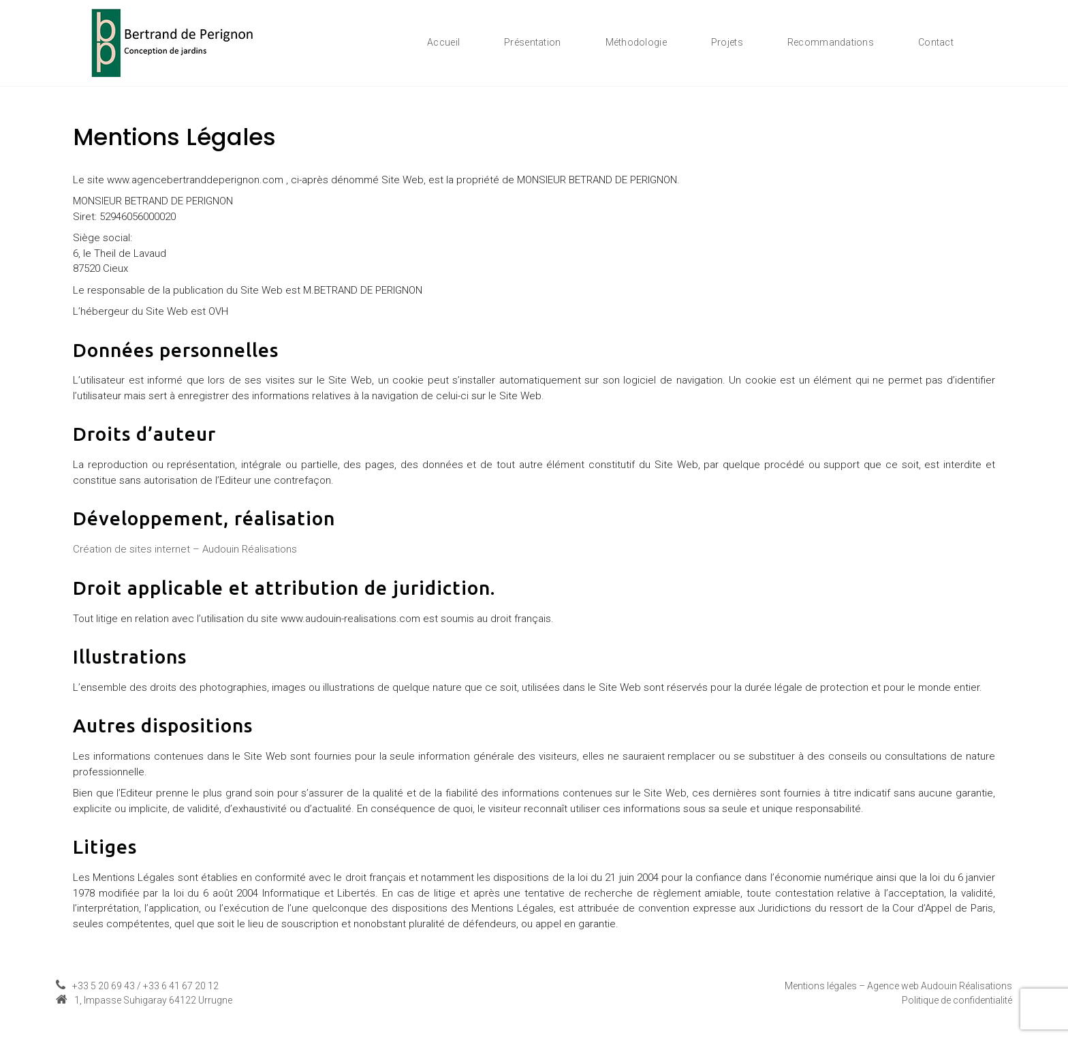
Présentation (532, 42)
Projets (727, 42)
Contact (936, 42)
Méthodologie (636, 42)
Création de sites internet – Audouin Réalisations (185, 549)
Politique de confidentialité (957, 1000)
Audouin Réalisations (966, 985)
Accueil (443, 42)
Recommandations (830, 42)
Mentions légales (821, 985)
